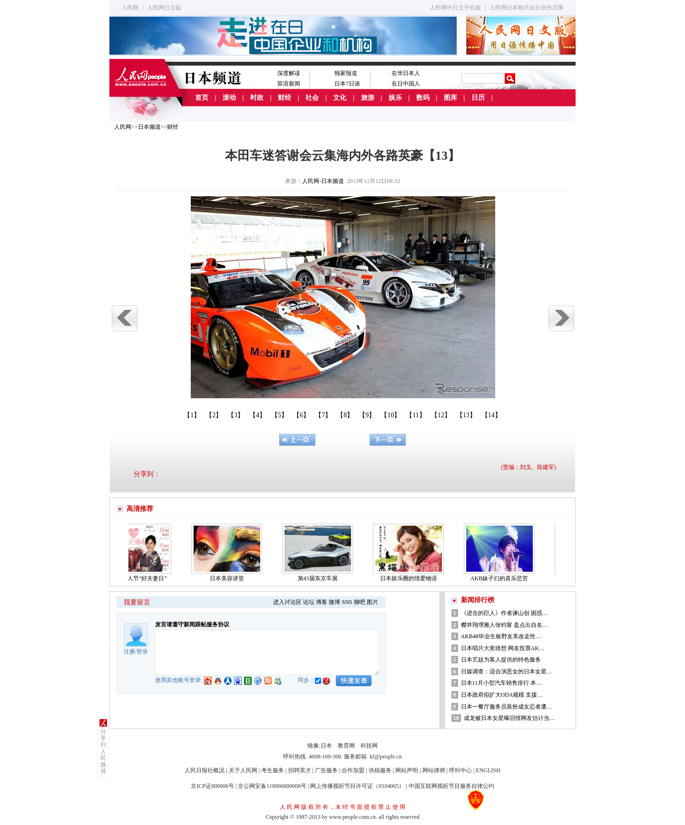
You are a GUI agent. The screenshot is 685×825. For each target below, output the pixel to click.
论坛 (308, 602)
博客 (321, 602)
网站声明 (406, 770)
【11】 (415, 415)
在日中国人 (405, 83)
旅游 (367, 97)
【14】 (491, 415)
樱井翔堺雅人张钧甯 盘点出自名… (504, 625)
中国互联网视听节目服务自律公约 (451, 786)
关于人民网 (243, 770)
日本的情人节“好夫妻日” (138, 578)
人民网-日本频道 (323, 181)
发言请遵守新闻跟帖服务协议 (192, 624)
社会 (312, 97)
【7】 (323, 415)
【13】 (466, 415)
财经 (284, 97)
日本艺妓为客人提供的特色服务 (501, 659)
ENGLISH (488, 770)
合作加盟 (353, 770)
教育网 (346, 745)
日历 (478, 97)
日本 (326, 745)
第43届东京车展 (320, 578)
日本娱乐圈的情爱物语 (411, 578)
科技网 (369, 745)
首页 (201, 97)
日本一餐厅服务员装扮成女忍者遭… (506, 706)
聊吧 (359, 602)
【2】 (214, 415)
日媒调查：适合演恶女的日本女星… (506, 671)
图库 (450, 97)
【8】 (345, 415)
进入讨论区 (287, 602)
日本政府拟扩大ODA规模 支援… (502, 694)
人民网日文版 (164, 7)
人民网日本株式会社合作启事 (526, 7)
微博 (334, 602)
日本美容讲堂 (229, 578)
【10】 (391, 415)
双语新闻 (288, 83)
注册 (129, 651)
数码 (423, 97)
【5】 (279, 415)
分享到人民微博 (103, 751)
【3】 (235, 415)
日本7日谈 (347, 83)
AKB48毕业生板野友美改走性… (501, 636)
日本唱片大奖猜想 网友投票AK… (503, 648)
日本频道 (149, 127)
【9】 (367, 415)
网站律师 (433, 770)
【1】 (192, 415)
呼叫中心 (460, 770)
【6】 (301, 415)
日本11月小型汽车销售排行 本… (501, 683)
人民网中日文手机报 (455, 7)
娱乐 (395, 97)
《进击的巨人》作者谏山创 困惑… (504, 613)
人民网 (129, 7)
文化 (339, 97)
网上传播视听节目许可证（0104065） (357, 786)
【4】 (257, 415)
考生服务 (272, 770)
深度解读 (288, 73)
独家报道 (345, 73)
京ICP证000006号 (212, 786)
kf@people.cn (385, 756)
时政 (257, 97)
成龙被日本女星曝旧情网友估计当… (509, 718)
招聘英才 (299, 770)
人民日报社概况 (205, 770)
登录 (142, 651)
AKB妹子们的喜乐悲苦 (501, 578)
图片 (372, 602)
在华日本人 (405, 73)
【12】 (441, 415)
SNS (347, 602)
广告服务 (326, 770)
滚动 (229, 97)
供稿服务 (380, 770)
